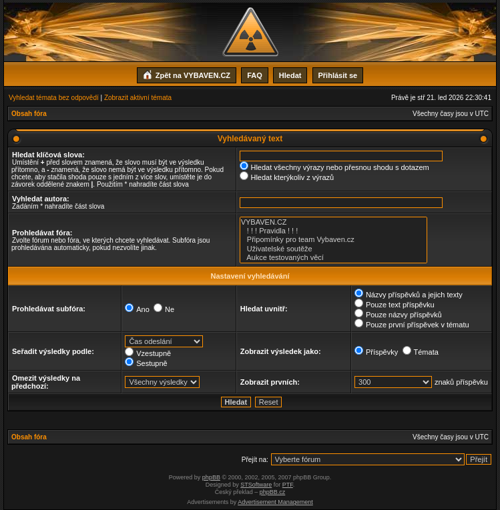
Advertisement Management (275, 502)
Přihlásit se (338, 75)
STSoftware (256, 484)
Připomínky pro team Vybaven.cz (333, 239)
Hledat (290, 75)
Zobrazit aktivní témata (138, 97)
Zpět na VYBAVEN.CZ (186, 74)
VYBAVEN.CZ (333, 222)
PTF (287, 484)
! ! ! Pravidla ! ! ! (333, 231)
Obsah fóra (29, 113)
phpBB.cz (273, 492)
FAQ (254, 75)
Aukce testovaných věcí (333, 257)
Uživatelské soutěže (333, 249)
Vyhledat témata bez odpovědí (54, 97)
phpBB (211, 477)
